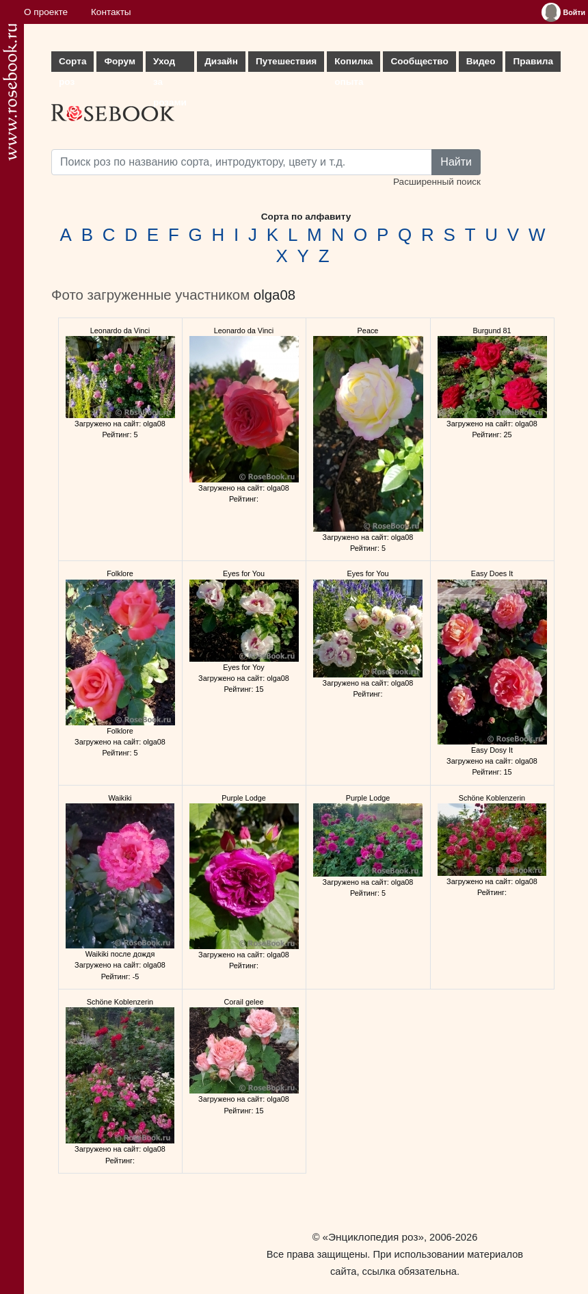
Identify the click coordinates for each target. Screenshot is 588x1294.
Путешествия (286, 61)
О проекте (46, 12)
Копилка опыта (353, 64)
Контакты (111, 12)
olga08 (274, 294)
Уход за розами (170, 64)
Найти (456, 162)
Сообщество (419, 61)
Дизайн (221, 61)
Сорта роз (72, 64)
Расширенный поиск (437, 182)
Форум (119, 61)
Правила (533, 61)
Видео (481, 61)
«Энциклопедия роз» (373, 1237)
